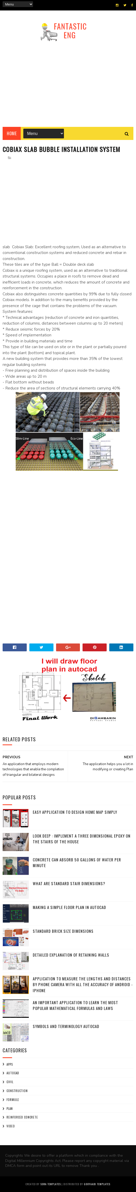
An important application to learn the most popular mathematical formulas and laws (75, 1005)
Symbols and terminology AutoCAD (66, 1026)
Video (11, 1126)
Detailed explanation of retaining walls (71, 955)
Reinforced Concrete (22, 1117)
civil (10, 1082)
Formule (13, 1100)
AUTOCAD (13, 1073)
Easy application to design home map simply (75, 812)
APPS (10, 1064)
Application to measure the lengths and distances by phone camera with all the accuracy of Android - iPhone (83, 984)
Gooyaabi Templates (97, 1184)
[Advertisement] (68, 82)
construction (17, 1091)
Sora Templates (50, 1184)
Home (12, 133)
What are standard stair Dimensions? (69, 883)
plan (10, 1108)
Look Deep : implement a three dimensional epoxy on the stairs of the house (81, 839)
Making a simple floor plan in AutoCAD (69, 907)
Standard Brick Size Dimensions (63, 931)
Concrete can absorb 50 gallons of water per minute (77, 862)
